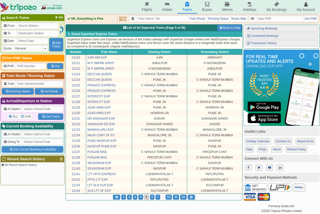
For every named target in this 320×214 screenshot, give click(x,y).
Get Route (49, 91)
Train (8, 84)
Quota (7, 48)
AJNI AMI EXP (97, 57)
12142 (76, 179)
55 (176, 197)
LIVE (28, 116)
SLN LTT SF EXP (99, 191)
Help (249, 149)
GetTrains (56, 44)
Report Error (305, 141)
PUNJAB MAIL (97, 152)
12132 (76, 124)
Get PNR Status (16, 58)
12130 (76, 113)
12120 (76, 57)
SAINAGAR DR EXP (101, 124)
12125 (76, 85)
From (9, 26)
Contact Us (283, 141)
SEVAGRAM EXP (99, 163)
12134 (76, 135)
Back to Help (229, 28)
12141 (76, 174)
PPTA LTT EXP (97, 179)
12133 (76, 129)
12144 (76, 191)
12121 (76, 63)
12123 (76, 74)
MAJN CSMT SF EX (101, 135)
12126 (76, 91)
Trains (187, 7)
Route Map (238, 18)
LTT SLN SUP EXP (100, 185)
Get (55, 66)
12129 (76, 107)
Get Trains (51, 116)
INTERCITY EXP (98, 96)
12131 (76, 118)
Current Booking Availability (27, 126)
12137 (76, 152)
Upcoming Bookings (262, 28)
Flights (147, 7)
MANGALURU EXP (100, 129)
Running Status (41, 76)
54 (168, 197)
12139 (76, 163)
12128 (76, 102)
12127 (76, 96)
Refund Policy (296, 149)
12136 (76, 146)
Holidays (250, 7)
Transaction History (261, 43)
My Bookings (276, 7)
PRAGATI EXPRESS (101, 85)
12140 (76, 168)
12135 (76, 141)
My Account (306, 7)
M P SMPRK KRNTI (100, 63)
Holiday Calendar (257, 141)
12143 (76, 185)
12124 (76, 80)
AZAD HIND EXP (99, 107)
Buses (207, 7)
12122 (76, 68)
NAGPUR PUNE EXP (101, 146)
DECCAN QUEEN (99, 74)
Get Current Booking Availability (32, 149)
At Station (12, 109)
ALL (15, 116)
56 (183, 197)
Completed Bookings (262, 36)
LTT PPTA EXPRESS (101, 174)
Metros (227, 7)
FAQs (262, 149)
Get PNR (311, 18)
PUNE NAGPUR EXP (101, 141)
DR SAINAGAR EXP (101, 118)
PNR (8, 66)
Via (58, 17)
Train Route (16, 76)
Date (8, 41)
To (7, 33)
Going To (11, 142)
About (276, 149)
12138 (76, 157)
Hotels (167, 7)
